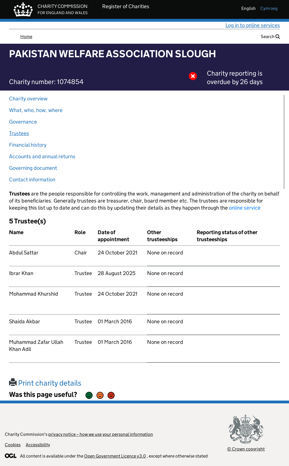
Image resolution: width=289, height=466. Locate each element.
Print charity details (45, 383)
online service (244, 208)
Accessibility (38, 444)
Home (26, 36)
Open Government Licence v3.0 (115, 456)
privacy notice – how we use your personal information (100, 434)
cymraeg (269, 8)
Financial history (28, 145)
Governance (23, 121)
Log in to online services (252, 25)
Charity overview (28, 98)
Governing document (33, 168)
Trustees (19, 133)
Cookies (13, 444)
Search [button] (270, 36)
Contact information (32, 179)
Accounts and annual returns (42, 156)
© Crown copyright (246, 449)
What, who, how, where (36, 110)
